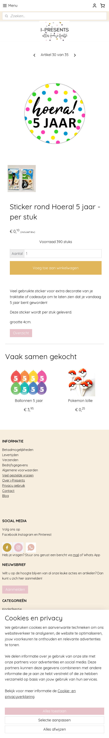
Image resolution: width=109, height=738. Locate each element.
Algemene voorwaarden (20, 470)
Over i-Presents (13, 480)
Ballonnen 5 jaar (29, 401)
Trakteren (9, 614)
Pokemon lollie (80, 401)
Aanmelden (15, 589)
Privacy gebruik (13, 486)
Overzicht (21, 333)
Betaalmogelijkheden (17, 450)
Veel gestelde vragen (18, 475)
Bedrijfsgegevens (15, 465)
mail (76, 555)
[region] (54, 678)
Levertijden (10, 455)
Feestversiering (13, 619)
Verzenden (10, 460)
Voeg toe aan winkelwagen (55, 268)
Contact (8, 491)
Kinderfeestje (12, 609)
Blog (5, 496)
